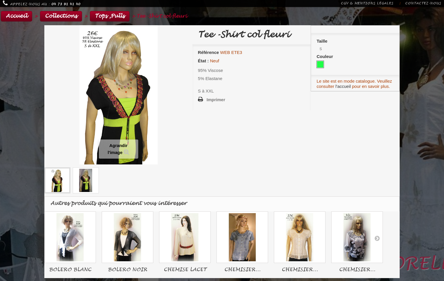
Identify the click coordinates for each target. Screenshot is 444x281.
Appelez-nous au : (41, 3)
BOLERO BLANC (70, 269)
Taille (322, 41)
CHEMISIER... (242, 269)
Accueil (16, 16)
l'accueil (343, 86)
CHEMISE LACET (185, 269)
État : (203, 60)
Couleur (325, 56)
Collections (61, 16)
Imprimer (216, 99)
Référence (208, 52)
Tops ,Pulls (110, 16)
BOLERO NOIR (127, 269)
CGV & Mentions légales (367, 3)
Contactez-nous (423, 3)
